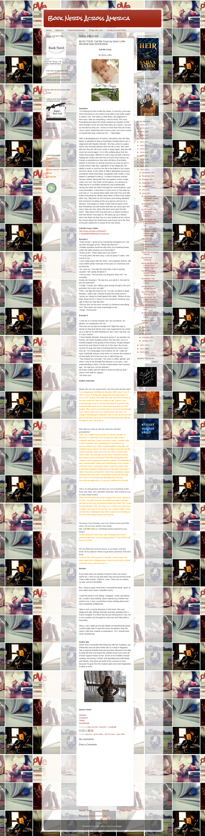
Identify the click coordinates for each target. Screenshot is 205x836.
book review (99, 734)
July (144, 190)
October (145, 179)
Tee (50, 174)
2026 (142, 125)
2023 (142, 135)
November (146, 176)
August (145, 186)
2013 (142, 170)
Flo (50, 163)
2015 (142, 163)
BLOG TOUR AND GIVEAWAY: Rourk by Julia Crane (150, 198)
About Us (59, 30)
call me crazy (109, 734)
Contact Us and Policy (116, 30)
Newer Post (85, 810)
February (146, 337)
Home (48, 30)
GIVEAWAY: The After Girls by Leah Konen (150, 281)
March (144, 334)
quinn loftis (120, 734)
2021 (142, 142)
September (146, 183)
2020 (142, 145)
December (146, 173)
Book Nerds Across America (89, 18)
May (144, 327)
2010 (142, 352)
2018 (142, 152)
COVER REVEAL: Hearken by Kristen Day (150, 247)
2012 (142, 345)
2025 (142, 128)
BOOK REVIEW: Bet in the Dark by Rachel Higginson (150, 265)
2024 (142, 132)
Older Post (125, 810)
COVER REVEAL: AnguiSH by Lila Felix (149, 307)
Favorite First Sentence (147, 259)
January (145, 341)
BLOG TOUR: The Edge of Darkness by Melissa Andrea (150, 300)
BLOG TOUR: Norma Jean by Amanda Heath (150, 315)
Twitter (82, 720)
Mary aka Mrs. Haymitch (58, 171)
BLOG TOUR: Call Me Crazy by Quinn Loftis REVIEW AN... (150, 222)
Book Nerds (53, 160)
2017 (142, 156)
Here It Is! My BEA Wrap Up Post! (149, 293)
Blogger (119, 826)
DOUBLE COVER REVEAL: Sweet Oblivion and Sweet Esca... (149, 232)
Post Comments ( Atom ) (99, 816)
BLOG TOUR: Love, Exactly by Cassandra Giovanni (149, 213)
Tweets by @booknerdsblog (57, 75)
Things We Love (96, 30)
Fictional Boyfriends (76, 30)
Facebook (83, 718)
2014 (142, 166)
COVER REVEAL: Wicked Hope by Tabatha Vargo (149, 273)
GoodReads (84, 723)
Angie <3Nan (100, 826)
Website (82, 715)
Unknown (52, 178)
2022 (142, 139)
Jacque (52, 167)
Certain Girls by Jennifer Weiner (149, 287)
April (144, 330)
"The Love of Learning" (147, 240)
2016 (142, 159)
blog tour (89, 734)
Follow (48, 94)
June (144, 193)
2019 (142, 149)
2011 (142, 349)
